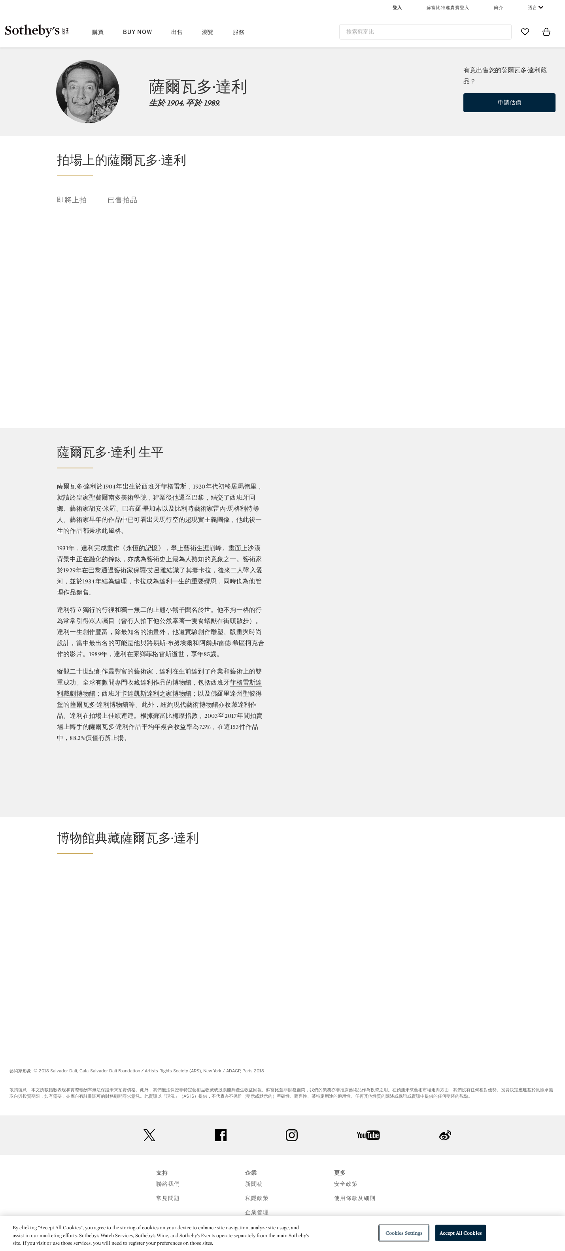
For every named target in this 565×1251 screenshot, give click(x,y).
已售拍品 (123, 200)
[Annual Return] (414, 560)
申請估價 (510, 102)
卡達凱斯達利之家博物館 (156, 693)
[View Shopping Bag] (546, 32)
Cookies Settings (403, 1232)
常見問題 (168, 1198)
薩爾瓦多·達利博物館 (99, 704)
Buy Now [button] (137, 32)
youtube (368, 1135)
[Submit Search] (502, 31)
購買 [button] (98, 32)
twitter (149, 1135)
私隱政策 (257, 1198)
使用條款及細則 (355, 1198)
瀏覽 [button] (208, 32)
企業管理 (257, 1212)
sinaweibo (445, 1135)
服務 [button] (239, 32)
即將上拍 (72, 200)
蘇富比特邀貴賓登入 (448, 7)
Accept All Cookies (461, 1232)
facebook (221, 1135)
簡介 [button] (498, 7)
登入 (397, 7)
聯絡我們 (168, 1184)
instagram (292, 1135)
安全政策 (346, 1184)
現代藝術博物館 (196, 704)
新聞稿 (254, 1184)
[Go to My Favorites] (525, 32)
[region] (282, 1233)
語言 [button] (532, 7)
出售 (177, 32)
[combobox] (425, 32)
